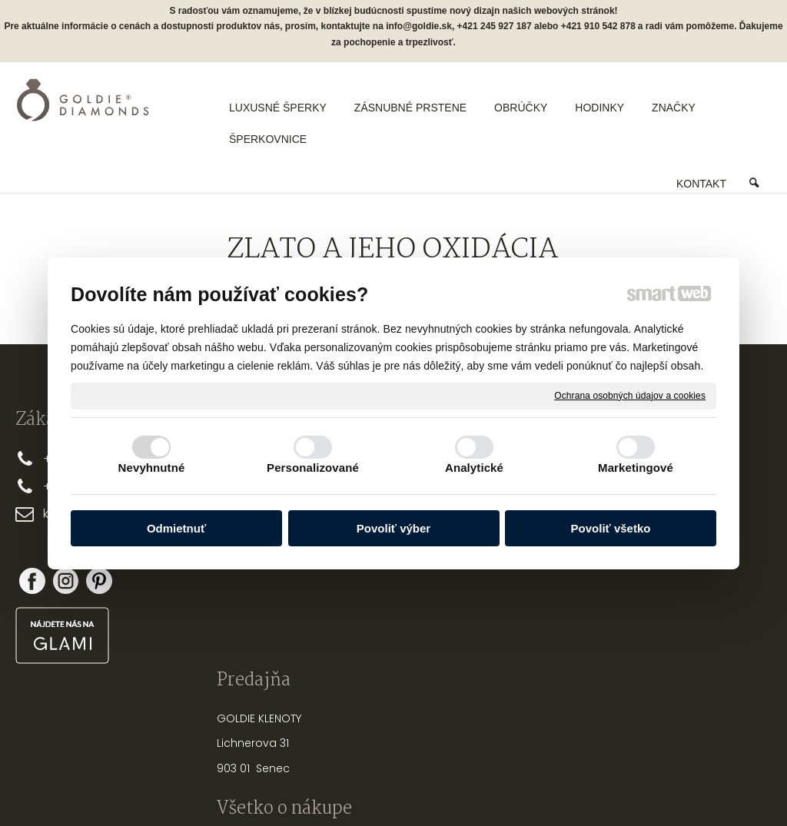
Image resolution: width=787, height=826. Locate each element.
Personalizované (313, 467)
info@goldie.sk (419, 26)
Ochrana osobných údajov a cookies (630, 395)
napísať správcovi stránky (344, 787)
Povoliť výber (393, 528)
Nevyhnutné (151, 467)
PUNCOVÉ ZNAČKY (537, 669)
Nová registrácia (671, 569)
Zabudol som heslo (671, 591)
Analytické (474, 467)
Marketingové (635, 467)
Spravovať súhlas (650, 787)
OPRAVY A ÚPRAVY (537, 644)
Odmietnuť (176, 528)
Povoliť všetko (611, 528)
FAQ (343, 621)
